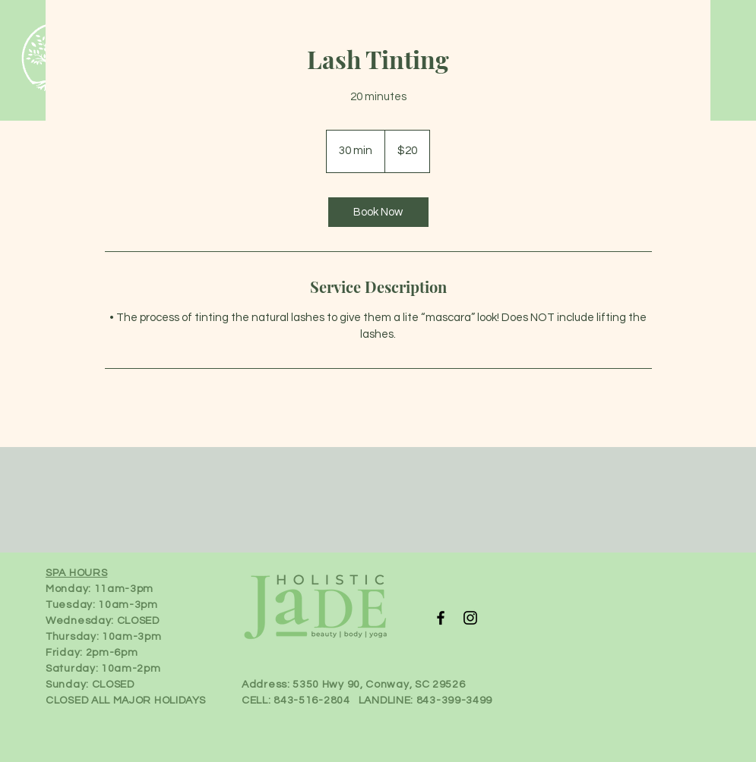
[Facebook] (441, 618)
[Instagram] (470, 618)
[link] (378, 212)
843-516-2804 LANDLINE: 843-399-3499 (383, 700)
